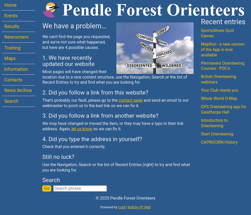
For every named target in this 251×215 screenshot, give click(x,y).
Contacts (13, 79)
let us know (82, 128)
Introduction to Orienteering (214, 123)
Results (11, 26)
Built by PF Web (139, 207)
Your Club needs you (219, 90)
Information (16, 69)
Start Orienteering (217, 134)
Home (10, 5)
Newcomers (16, 37)
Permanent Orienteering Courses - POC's (223, 66)
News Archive (18, 90)
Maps (10, 58)
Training (12, 47)
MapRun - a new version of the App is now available (223, 49)
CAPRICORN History (219, 142)
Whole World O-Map (219, 98)
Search (11, 101)
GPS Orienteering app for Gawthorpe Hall (223, 109)
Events (11, 15)
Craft (121, 207)
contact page (131, 100)
